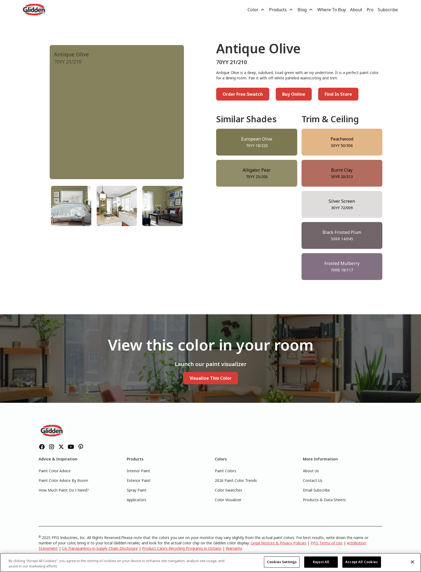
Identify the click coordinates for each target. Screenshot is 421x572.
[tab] (71, 205)
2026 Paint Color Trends (236, 480)
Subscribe (388, 10)
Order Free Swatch (243, 94)
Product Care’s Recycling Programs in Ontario (182, 548)
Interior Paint (138, 470)
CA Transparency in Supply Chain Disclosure (100, 548)
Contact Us (312, 480)
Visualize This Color (210, 378)
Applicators (136, 499)
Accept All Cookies (361, 561)
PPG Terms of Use (327, 542)
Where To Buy (331, 10)
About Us (311, 470)
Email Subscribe (316, 490)
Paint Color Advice (55, 470)
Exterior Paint (139, 480)
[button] (256, 10)
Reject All (321, 561)
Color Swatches (228, 490)
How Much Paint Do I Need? (64, 490)
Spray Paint (137, 490)
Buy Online (293, 94)
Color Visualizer (228, 499)
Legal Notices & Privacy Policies (278, 542)
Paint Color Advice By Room (63, 480)
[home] (34, 9)
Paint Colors (225, 470)
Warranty (234, 548)
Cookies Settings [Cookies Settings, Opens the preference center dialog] (282, 561)
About (356, 10)
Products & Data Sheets (324, 499)
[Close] (412, 562)
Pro (369, 10)
